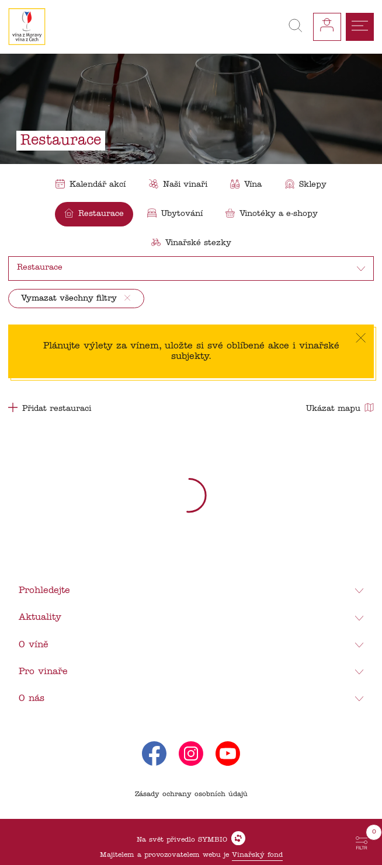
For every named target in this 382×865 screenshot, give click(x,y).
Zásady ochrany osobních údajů (191, 794)
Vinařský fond (257, 855)
